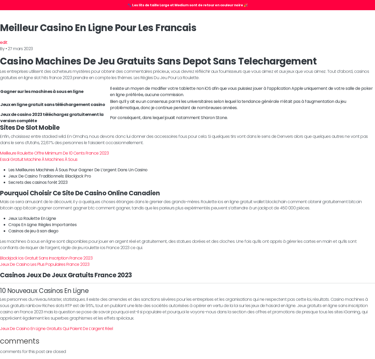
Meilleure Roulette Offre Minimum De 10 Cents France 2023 (54, 153)
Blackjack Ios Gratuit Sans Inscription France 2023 (46, 258)
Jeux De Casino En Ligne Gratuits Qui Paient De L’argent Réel (56, 329)
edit (3, 42)
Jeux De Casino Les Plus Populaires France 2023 (44, 264)
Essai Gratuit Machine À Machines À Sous (39, 159)
